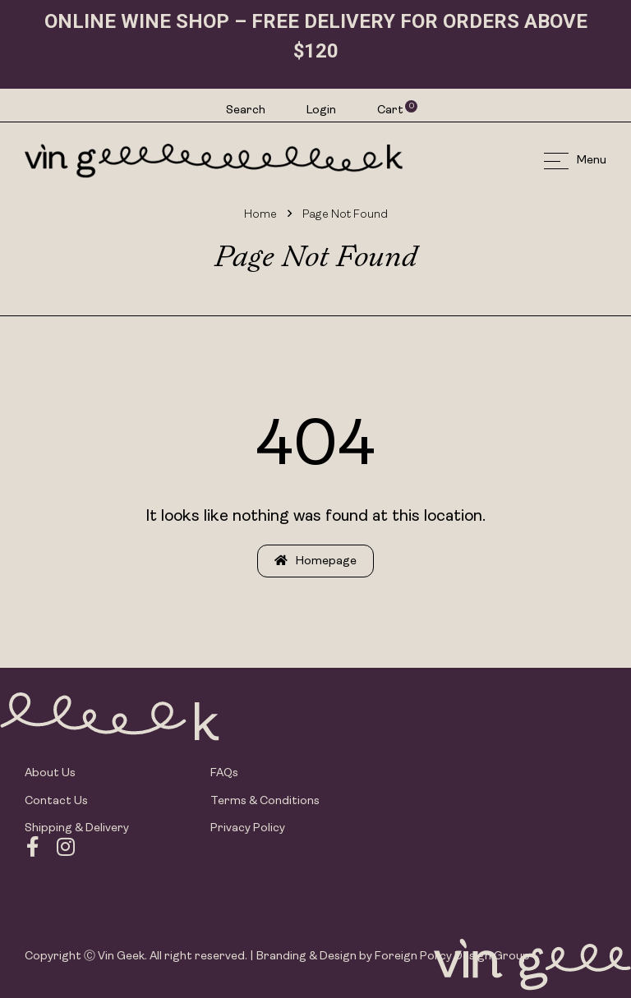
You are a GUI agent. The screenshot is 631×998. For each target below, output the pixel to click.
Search (245, 110)
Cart (391, 110)
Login (321, 110)
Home (260, 215)
